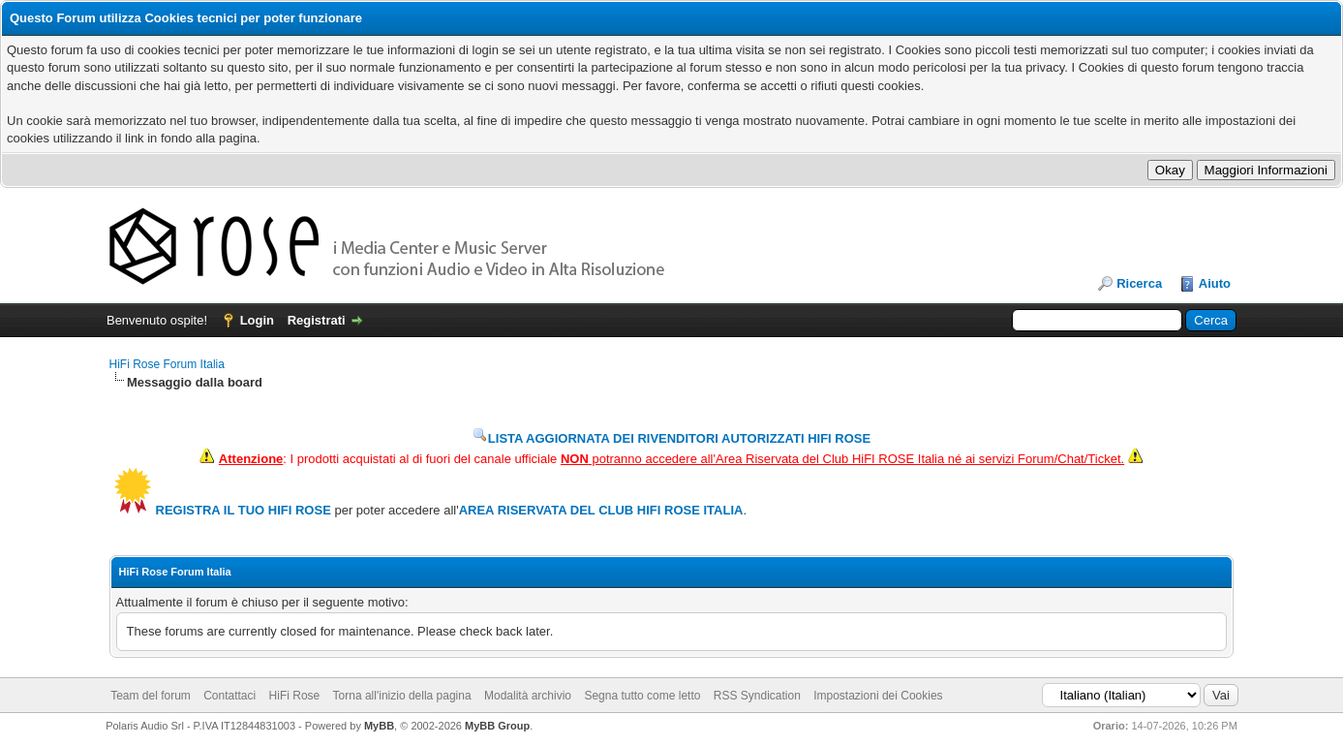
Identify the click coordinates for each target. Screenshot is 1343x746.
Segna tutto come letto (642, 695)
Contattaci (229, 695)
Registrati (317, 320)
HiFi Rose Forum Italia (167, 364)
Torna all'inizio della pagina (402, 695)
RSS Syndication (757, 695)
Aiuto (1215, 283)
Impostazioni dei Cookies (877, 695)
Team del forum (150, 695)
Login (257, 320)
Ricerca (1139, 283)
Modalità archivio (527, 695)
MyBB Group (497, 725)
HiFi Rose (294, 695)
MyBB (379, 725)
